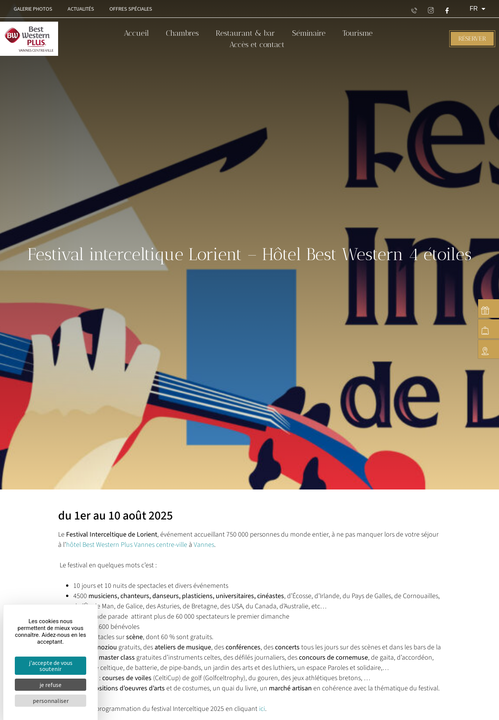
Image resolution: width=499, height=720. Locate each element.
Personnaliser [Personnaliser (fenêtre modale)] (51, 700)
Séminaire (308, 33)
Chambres (182, 33)
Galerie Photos (33, 8)
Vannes (204, 544)
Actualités (81, 8)
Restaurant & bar (245, 33)
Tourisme (358, 33)
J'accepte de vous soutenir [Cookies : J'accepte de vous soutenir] (51, 666)
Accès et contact (256, 44)
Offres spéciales (130, 8)
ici (262, 709)
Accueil (136, 33)
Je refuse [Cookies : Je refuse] (50, 684)
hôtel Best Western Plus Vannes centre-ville (126, 544)
